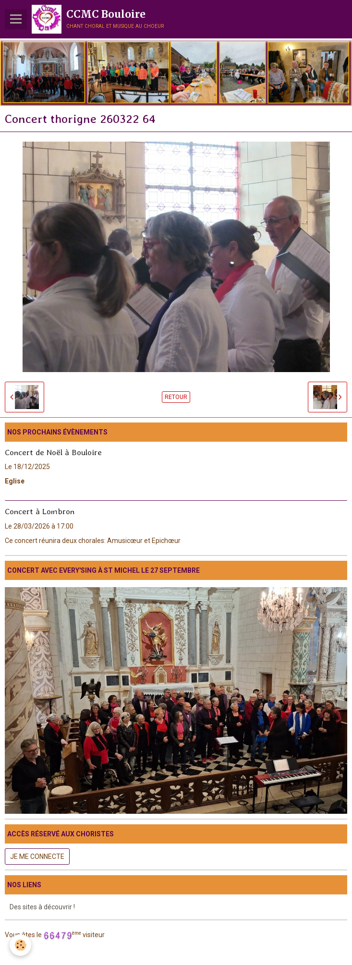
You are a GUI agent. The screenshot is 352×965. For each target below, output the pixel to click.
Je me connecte (37, 856)
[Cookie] (20, 945)
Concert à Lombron (39, 511)
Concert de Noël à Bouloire (53, 452)
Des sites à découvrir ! (42, 907)
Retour (176, 397)
